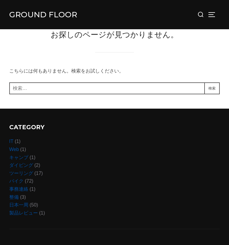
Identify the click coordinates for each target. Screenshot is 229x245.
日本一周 (18, 204)
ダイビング (21, 165)
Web (14, 149)
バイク (16, 181)
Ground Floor (43, 14)
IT (11, 141)
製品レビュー (23, 212)
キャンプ (18, 157)
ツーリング (21, 173)
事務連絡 (18, 189)
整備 (14, 197)
